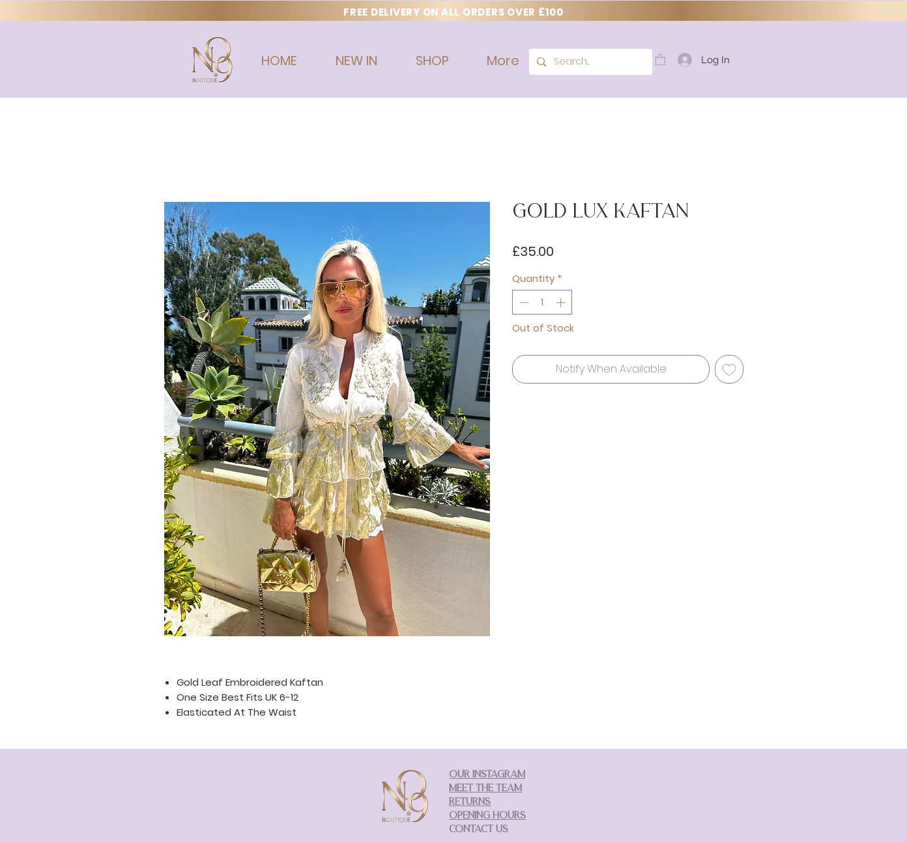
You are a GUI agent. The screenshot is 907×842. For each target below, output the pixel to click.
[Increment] (562, 302)
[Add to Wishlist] (729, 369)
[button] (660, 59)
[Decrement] (523, 302)
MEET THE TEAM (485, 789)
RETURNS (470, 802)
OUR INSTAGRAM (487, 775)
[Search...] (589, 62)
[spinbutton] (542, 302)
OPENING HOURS (487, 816)
